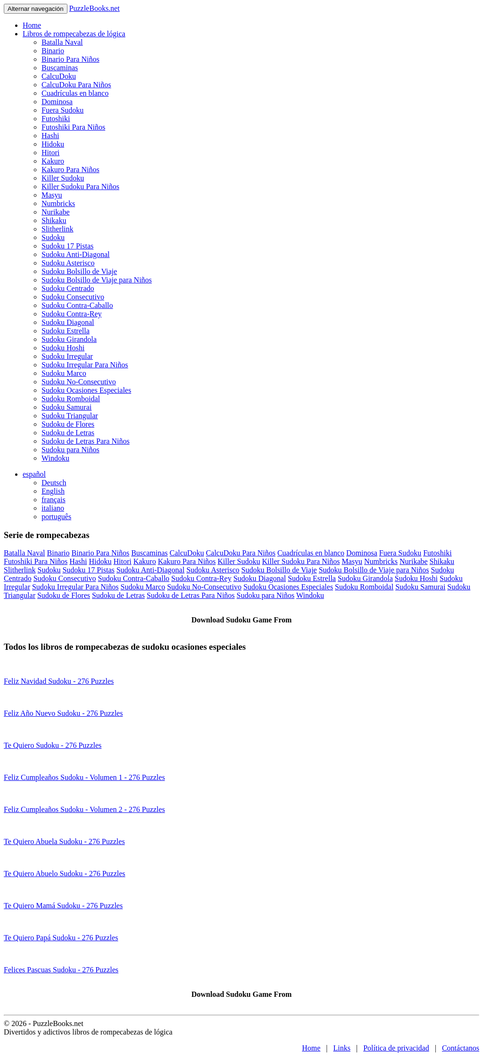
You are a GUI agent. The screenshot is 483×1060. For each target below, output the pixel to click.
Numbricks (58, 203)
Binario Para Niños (71, 59)
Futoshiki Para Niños (73, 127)
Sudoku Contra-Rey (72, 314)
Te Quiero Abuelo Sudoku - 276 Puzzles (64, 874)
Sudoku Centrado (68, 288)
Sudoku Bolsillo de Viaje (79, 271)
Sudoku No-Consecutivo (79, 382)
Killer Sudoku (63, 178)
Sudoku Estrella (66, 331)
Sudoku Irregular (67, 356)
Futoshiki (56, 119)
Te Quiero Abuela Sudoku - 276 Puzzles (64, 841)
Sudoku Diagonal (68, 322)
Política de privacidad (396, 1048)
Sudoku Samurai (67, 407)
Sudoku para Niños (71, 450)
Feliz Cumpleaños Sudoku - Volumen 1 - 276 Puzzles (84, 777)
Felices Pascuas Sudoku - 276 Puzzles (61, 970)
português (56, 517)
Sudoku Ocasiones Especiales (86, 390)
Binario (53, 51)
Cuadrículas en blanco (75, 93)
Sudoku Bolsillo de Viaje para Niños (97, 280)
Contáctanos (460, 1048)
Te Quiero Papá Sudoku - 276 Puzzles (61, 938)
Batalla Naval (62, 42)
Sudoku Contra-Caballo (77, 305)
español (34, 474)
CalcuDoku (59, 76)
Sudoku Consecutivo (73, 297)
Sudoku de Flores (68, 424)
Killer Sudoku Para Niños (80, 186)
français (54, 500)
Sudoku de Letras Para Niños (86, 441)
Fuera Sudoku (62, 110)
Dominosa (57, 102)
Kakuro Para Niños (71, 170)
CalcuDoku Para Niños (76, 85)
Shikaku (54, 220)
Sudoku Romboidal (71, 399)
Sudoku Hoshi (63, 348)
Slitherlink (58, 229)
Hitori (50, 153)
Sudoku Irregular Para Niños (85, 365)
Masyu (52, 195)
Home (32, 25)
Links (341, 1048)
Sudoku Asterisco (68, 263)
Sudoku (53, 237)
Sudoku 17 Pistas (67, 246)
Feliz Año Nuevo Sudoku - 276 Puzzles (63, 713)
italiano (53, 508)
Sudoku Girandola (69, 339)
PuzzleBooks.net (94, 8)
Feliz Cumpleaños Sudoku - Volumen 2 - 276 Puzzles (84, 809)
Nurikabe (56, 212)
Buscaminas (60, 68)
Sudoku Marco (64, 373)
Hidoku (53, 144)
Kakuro (53, 161)
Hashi (50, 136)
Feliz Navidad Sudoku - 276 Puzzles (59, 681)
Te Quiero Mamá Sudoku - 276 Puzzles (63, 906)
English (53, 491)
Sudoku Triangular (70, 416)
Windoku (55, 458)
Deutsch (54, 483)
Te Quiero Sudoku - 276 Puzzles (52, 745)
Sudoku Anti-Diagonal (75, 254)
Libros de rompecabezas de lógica (74, 34)
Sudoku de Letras (68, 433)
